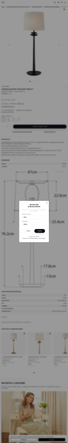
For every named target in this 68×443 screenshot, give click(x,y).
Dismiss (28, 230)
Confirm (40, 230)
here (43, 238)
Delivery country (26, 214)
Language (24, 221)
